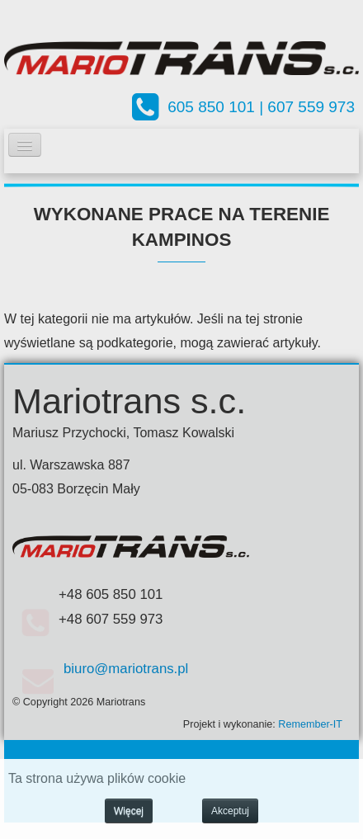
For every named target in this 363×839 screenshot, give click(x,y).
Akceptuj (230, 811)
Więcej (129, 811)
